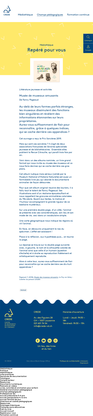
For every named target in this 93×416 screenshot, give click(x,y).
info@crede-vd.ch (43, 326)
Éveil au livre (5, 409)
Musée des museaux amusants (46, 277)
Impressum (84, 363)
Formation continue (78, 14)
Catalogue (5, 378)
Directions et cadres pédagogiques (16, 401)
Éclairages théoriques (10, 405)
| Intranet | (84, 361)
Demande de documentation (13, 376)
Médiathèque (25, 14)
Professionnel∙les (7, 394)
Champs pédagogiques (50, 14)
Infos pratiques (7, 374)
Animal (23, 290)
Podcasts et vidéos (8, 386)
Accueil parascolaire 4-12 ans (13, 397)
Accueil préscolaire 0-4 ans (12, 395)
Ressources (5, 382)
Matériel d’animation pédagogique (16, 390)
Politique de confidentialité (69, 361)
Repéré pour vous (8, 413)
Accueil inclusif (7, 411)
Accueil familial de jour (10, 399)
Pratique (4, 370)
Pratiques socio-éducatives (12, 407)
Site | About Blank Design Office (38, 361)
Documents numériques (11, 384)
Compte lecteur (7, 380)
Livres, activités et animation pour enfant (19, 388)
